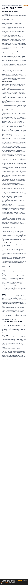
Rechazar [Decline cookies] (25, 580)
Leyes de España (4, 5)
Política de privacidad (4, 582)
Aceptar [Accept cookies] (20, 580)
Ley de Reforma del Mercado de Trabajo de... (15, 5)
